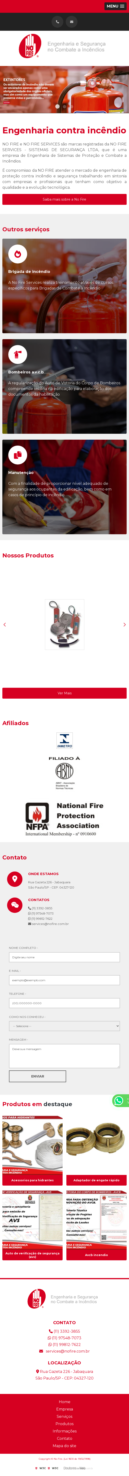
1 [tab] (57, 107)
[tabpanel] (64, 89)
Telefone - (17, 993)
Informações (65, 1431)
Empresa (64, 1409)
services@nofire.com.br (64, 1351)
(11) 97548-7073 (41, 913)
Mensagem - (18, 1039)
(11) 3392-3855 (40, 908)
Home (64, 1402)
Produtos (64, 1424)
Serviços (64, 1416)
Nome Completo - (23, 948)
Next (124, 624)
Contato (64, 1438)
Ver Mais (65, 693)
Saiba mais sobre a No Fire (64, 199)
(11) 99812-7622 (40, 918)
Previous (4, 624)
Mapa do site (64, 1446)
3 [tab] (71, 107)
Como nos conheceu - (27, 1017)
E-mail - (15, 970)
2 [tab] (64, 107)
